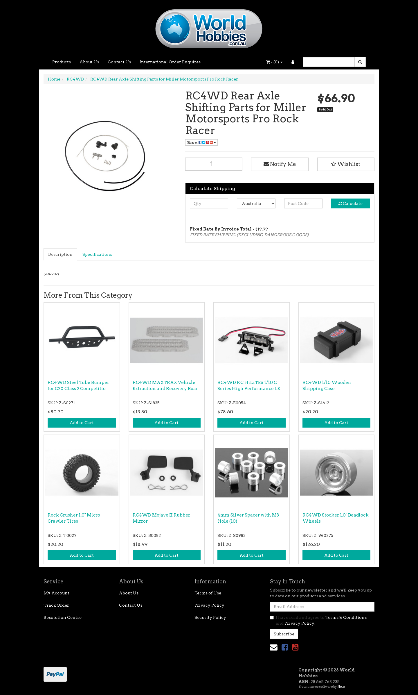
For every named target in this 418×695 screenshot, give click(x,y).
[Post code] (303, 203)
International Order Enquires (170, 62)
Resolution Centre (63, 617)
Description (60, 254)
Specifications (97, 254)
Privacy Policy (209, 605)
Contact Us (119, 62)
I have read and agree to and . (318, 620)
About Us (89, 62)
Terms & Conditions (346, 617)
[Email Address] (322, 607)
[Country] (256, 203)
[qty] (209, 203)
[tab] (61, 254)
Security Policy (210, 617)
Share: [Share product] (201, 142)
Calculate (350, 203)
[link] (285, 647)
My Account (56, 593)
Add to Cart (82, 422)
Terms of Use (207, 593)
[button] (346, 164)
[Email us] (274, 647)
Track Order (56, 605)
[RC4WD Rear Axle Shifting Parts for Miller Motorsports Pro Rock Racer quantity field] (214, 164)
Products (61, 62)
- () (274, 62)
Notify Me (280, 164)
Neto (341, 687)
